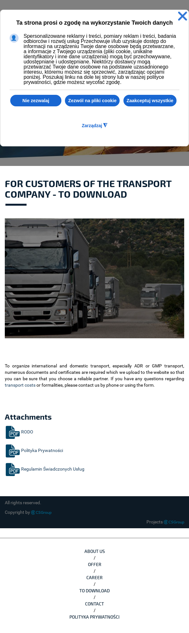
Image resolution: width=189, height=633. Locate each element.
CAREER (94, 577)
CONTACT (94, 603)
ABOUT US (94, 551)
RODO (19, 431)
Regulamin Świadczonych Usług (44, 469)
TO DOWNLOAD (94, 590)
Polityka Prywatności (34, 450)
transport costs (20, 385)
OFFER (94, 564)
